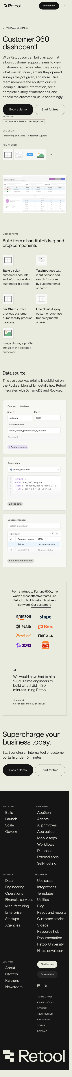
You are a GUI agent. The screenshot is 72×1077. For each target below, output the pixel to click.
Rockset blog (18, 385)
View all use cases (15, 28)
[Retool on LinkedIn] (38, 986)
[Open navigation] (65, 6)
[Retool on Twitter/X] (46, 986)
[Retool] (12, 5)
